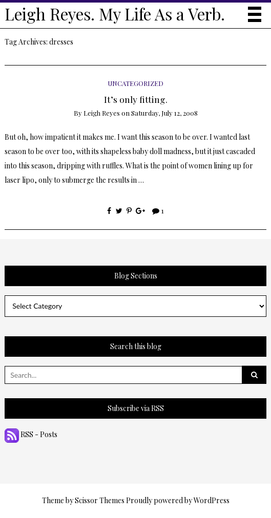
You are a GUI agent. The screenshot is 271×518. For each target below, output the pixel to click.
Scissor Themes (99, 500)
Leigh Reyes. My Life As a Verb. (115, 14)
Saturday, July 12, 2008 (164, 113)
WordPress (212, 500)
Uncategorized (135, 83)
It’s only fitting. (136, 99)
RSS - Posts (31, 434)
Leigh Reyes (102, 113)
